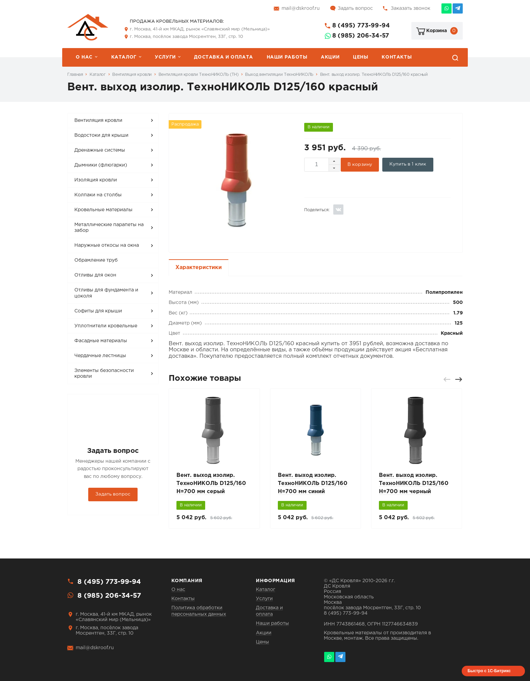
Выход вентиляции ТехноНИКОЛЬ (279, 74)
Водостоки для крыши (101, 135)
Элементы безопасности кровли (104, 374)
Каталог (124, 57)
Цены (360, 57)
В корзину (359, 164)
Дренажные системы (99, 150)
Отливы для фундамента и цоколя (106, 293)
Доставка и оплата (223, 57)
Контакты (397, 57)
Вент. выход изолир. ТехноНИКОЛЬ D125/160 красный (374, 74)
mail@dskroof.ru (301, 8)
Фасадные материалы (100, 341)
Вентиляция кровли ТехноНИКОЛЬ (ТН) (199, 74)
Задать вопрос (355, 8)
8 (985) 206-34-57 (360, 36)
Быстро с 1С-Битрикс (489, 670)
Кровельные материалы (103, 210)
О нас (84, 57)
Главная (75, 74)
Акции (330, 57)
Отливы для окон (95, 275)
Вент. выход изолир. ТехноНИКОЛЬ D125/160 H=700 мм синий (312, 483)
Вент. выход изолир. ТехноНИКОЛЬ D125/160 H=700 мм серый (211, 483)
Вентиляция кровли (132, 74)
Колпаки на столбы (98, 195)
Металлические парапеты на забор (109, 228)
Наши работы (287, 57)
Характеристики (198, 267)
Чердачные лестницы (100, 356)
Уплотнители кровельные (105, 326)
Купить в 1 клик (407, 164)
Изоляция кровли (95, 180)
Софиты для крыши (98, 311)
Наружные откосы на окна (106, 245)
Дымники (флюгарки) (100, 165)
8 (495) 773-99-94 (361, 25)
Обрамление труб (96, 260)
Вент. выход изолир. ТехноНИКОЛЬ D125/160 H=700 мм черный (414, 483)
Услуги (165, 57)
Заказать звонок (410, 8)
